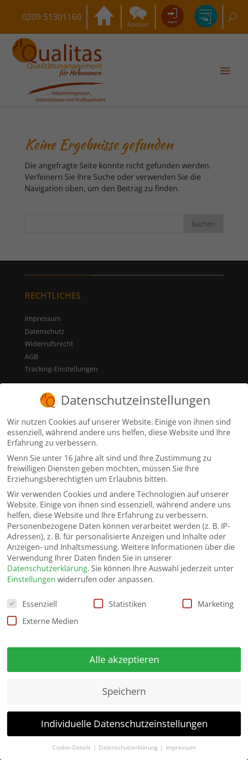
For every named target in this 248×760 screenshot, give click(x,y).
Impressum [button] (181, 746)
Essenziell (32, 602)
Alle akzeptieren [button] (124, 658)
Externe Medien (42, 619)
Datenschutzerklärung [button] (129, 746)
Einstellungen (31, 577)
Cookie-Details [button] (72, 746)
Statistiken (120, 602)
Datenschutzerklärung (47, 567)
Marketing (208, 602)
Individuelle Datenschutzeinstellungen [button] (124, 721)
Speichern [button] (124, 689)
